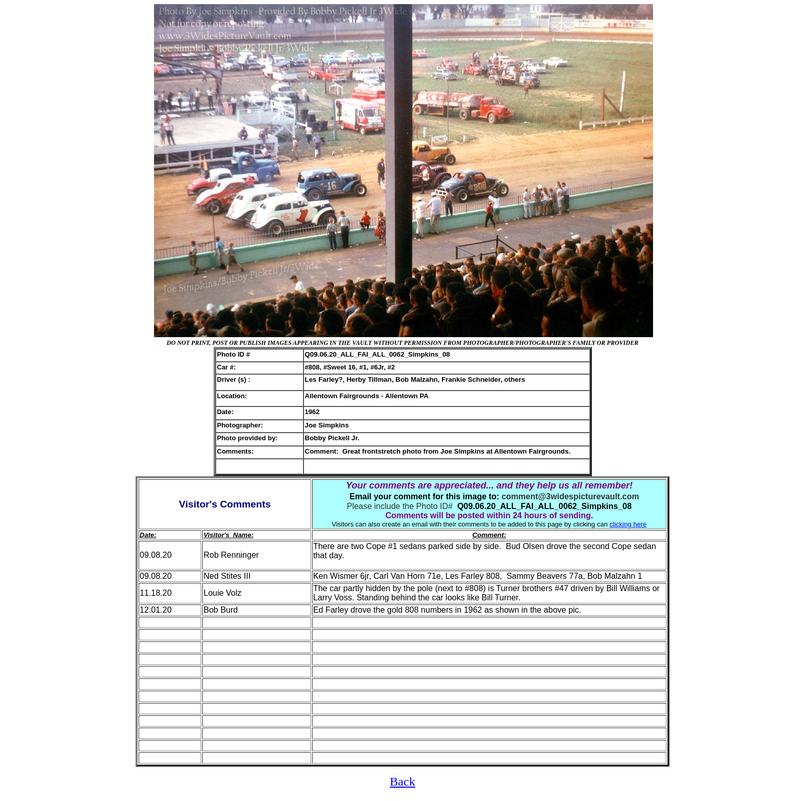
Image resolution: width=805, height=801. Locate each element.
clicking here (627, 524)
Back (402, 781)
